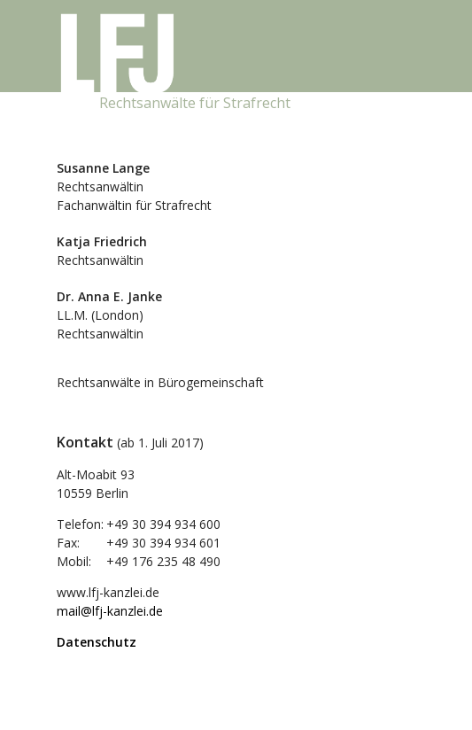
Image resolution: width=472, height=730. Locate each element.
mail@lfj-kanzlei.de (110, 610)
